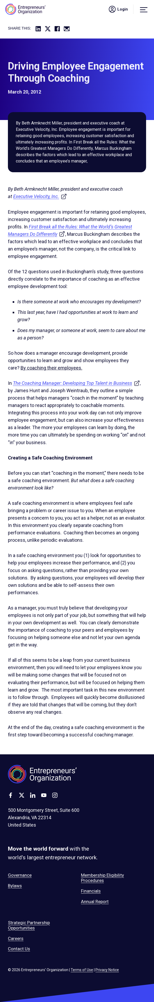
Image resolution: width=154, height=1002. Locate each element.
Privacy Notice (107, 970)
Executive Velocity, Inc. (40, 196)
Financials (91, 891)
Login (118, 9)
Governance (20, 875)
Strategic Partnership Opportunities (29, 925)
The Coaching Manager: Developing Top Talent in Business (76, 383)
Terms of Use (82, 970)
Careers (15, 938)
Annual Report (95, 901)
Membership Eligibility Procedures (102, 877)
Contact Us (19, 948)
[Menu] (143, 9)
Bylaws (15, 885)
